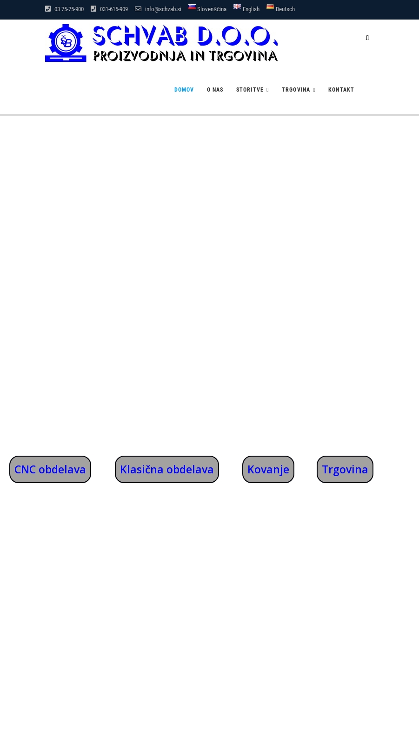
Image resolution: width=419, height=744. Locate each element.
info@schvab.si (158, 9)
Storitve (250, 89)
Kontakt (341, 89)
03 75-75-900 (64, 9)
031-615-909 (109, 9)
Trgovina (296, 89)
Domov (184, 89)
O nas (215, 89)
